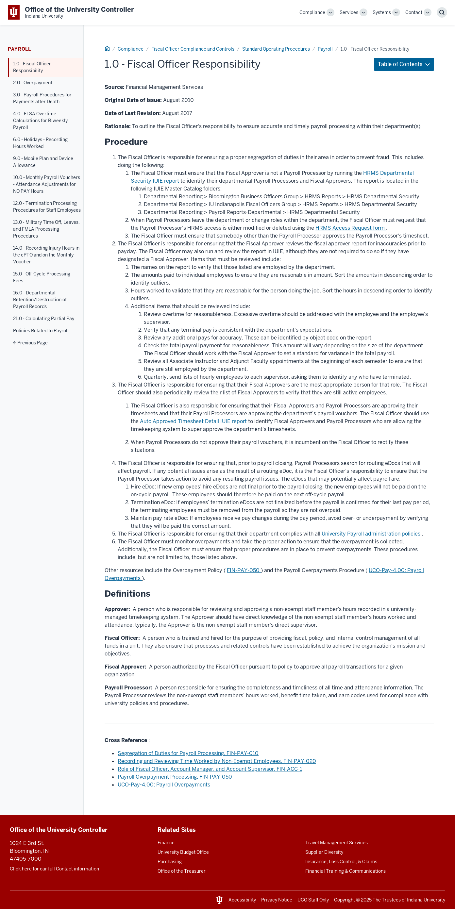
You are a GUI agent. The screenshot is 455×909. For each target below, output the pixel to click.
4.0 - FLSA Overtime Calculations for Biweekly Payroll (40, 120)
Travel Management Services (336, 843)
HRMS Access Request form (350, 227)
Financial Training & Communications (345, 871)
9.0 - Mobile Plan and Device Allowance (43, 162)
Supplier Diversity (324, 852)
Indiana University (426, 900)
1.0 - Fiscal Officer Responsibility (32, 67)
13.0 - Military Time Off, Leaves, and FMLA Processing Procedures (46, 229)
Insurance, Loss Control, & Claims (341, 862)
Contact (413, 12)
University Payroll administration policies (372, 533)
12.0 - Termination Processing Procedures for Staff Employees (47, 206)
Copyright (344, 900)
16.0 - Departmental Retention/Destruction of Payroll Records (40, 299)
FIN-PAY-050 (244, 570)
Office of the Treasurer (182, 871)
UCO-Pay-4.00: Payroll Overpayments (164, 784)
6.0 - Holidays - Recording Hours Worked (40, 143)
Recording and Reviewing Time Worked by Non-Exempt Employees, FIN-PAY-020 (217, 761)
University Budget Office (183, 852)
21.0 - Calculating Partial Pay (43, 319)
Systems (382, 12)
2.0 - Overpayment (32, 83)
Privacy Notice (276, 900)
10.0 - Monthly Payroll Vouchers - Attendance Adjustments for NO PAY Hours (46, 184)
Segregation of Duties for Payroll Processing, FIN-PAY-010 (188, 753)
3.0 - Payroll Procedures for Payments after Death (42, 98)
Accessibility (242, 900)
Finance (166, 843)
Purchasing (170, 862)
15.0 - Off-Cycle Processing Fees (41, 277)
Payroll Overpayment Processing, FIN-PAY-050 (175, 776)
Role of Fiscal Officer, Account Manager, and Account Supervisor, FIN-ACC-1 (210, 769)
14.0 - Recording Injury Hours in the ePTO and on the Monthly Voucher (46, 255)
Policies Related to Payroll (41, 331)
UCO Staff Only (313, 900)
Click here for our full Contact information (54, 869)
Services (349, 12)
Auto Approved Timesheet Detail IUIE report (193, 421)
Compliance (312, 12)
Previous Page (30, 343)
